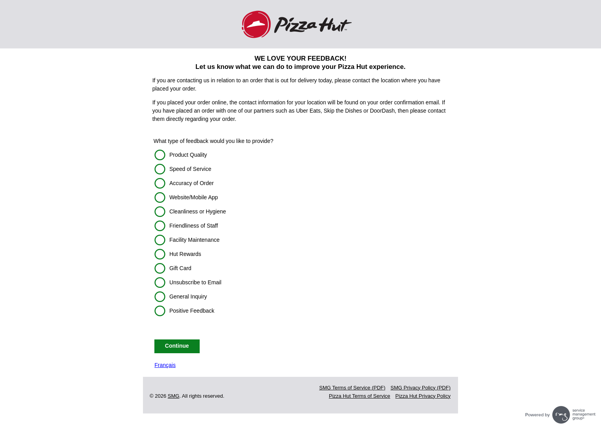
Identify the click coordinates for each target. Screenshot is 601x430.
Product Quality (188, 155)
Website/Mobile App (193, 197)
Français (165, 365)
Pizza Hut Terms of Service (359, 396)
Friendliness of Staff (193, 225)
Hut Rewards (185, 254)
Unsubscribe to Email (195, 282)
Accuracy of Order (191, 183)
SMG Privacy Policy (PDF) (421, 388)
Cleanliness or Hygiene (197, 211)
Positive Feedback (191, 311)
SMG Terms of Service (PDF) (352, 388)
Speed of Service (190, 169)
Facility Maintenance (194, 240)
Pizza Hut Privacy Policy (423, 396)
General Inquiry (188, 296)
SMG (174, 396)
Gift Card (180, 268)
